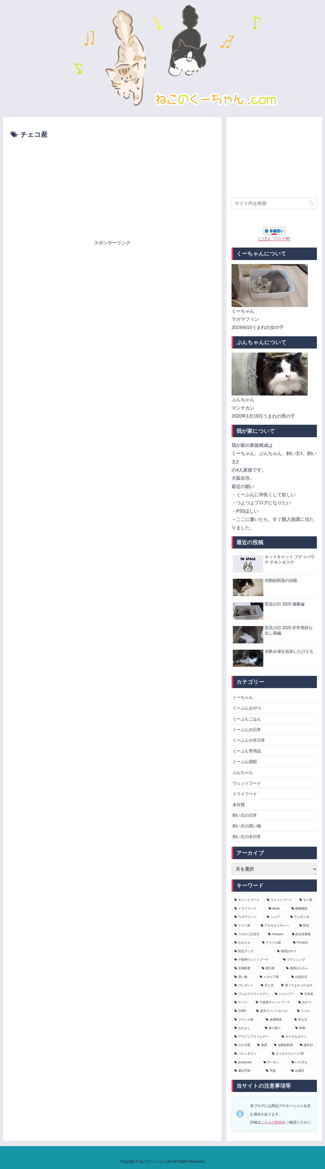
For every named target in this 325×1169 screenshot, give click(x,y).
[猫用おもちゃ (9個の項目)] (300, 968)
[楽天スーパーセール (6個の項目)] (274, 1011)
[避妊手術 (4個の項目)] (247, 1071)
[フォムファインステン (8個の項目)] (252, 994)
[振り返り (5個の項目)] (277, 1028)
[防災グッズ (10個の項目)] (253, 951)
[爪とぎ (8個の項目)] (268, 985)
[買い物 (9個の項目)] (244, 977)
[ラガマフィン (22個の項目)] (248, 917)
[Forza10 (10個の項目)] (303, 943)
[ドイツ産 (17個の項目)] (244, 926)
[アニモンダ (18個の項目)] (302, 917)
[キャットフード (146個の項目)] (248, 900)
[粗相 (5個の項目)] (304, 1028)
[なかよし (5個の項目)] (247, 1028)
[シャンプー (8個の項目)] (285, 994)
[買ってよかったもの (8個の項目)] (297, 985)
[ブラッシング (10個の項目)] (298, 960)
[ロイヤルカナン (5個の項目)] (297, 1037)
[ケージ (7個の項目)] (242, 1002)
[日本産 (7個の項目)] (307, 994)
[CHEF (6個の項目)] (242, 1011)
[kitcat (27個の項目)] (277, 909)
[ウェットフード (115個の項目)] (280, 900)
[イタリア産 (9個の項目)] (272, 977)
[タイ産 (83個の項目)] (306, 900)
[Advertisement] (112, 154)
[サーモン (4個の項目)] (274, 1062)
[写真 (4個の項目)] (276, 1071)
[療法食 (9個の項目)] (271, 968)
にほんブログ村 (274, 238)
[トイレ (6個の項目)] (305, 1011)
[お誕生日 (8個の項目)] (302, 977)
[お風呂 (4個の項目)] (302, 1071)
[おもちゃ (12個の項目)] (245, 943)
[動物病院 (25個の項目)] (302, 909)
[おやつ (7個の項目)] (306, 1002)
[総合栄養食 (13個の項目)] (303, 934)
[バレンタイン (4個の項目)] (250, 1054)
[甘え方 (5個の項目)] (304, 1020)
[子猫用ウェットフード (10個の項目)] (256, 960)
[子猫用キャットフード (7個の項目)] (274, 1002)
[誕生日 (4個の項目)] (307, 1045)
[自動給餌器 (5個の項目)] (284, 1045)
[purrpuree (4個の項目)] (246, 1062)
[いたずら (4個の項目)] (302, 1062)
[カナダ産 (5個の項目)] (243, 1045)
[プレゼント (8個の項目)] (244, 985)
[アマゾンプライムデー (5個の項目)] (255, 1037)
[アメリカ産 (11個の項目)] (274, 943)
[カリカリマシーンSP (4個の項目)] (293, 1054)
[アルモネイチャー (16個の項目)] (277, 926)
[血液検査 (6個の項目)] (277, 1020)
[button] (311, 203)
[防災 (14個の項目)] (306, 926)
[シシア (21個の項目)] (276, 917)
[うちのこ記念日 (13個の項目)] (248, 934)
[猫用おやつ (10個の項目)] (295, 951)
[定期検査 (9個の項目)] (245, 968)
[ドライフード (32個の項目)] (248, 909)
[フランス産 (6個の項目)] (247, 1020)
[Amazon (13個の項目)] (277, 934)
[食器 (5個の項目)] (263, 1045)
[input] (274, 203)
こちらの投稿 (271, 1122)
